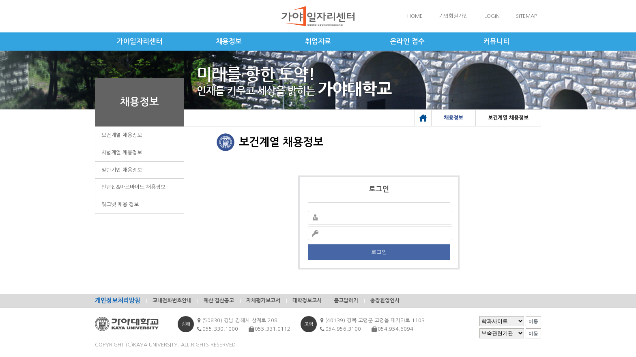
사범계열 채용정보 (121, 152)
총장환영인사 (385, 300)
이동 (533, 321)
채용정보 (229, 41)
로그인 (379, 252)
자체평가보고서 (263, 300)
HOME (415, 16)
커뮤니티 (496, 41)
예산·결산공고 (219, 300)
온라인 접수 (407, 41)
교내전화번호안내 (172, 300)
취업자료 (318, 41)
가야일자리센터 (139, 41)
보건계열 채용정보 (121, 135)
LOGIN (492, 16)
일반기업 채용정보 (121, 170)
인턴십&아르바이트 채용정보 (133, 187)
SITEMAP (526, 16)
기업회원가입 (453, 16)
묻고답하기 (346, 300)
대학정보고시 (307, 300)
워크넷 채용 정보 (120, 204)
